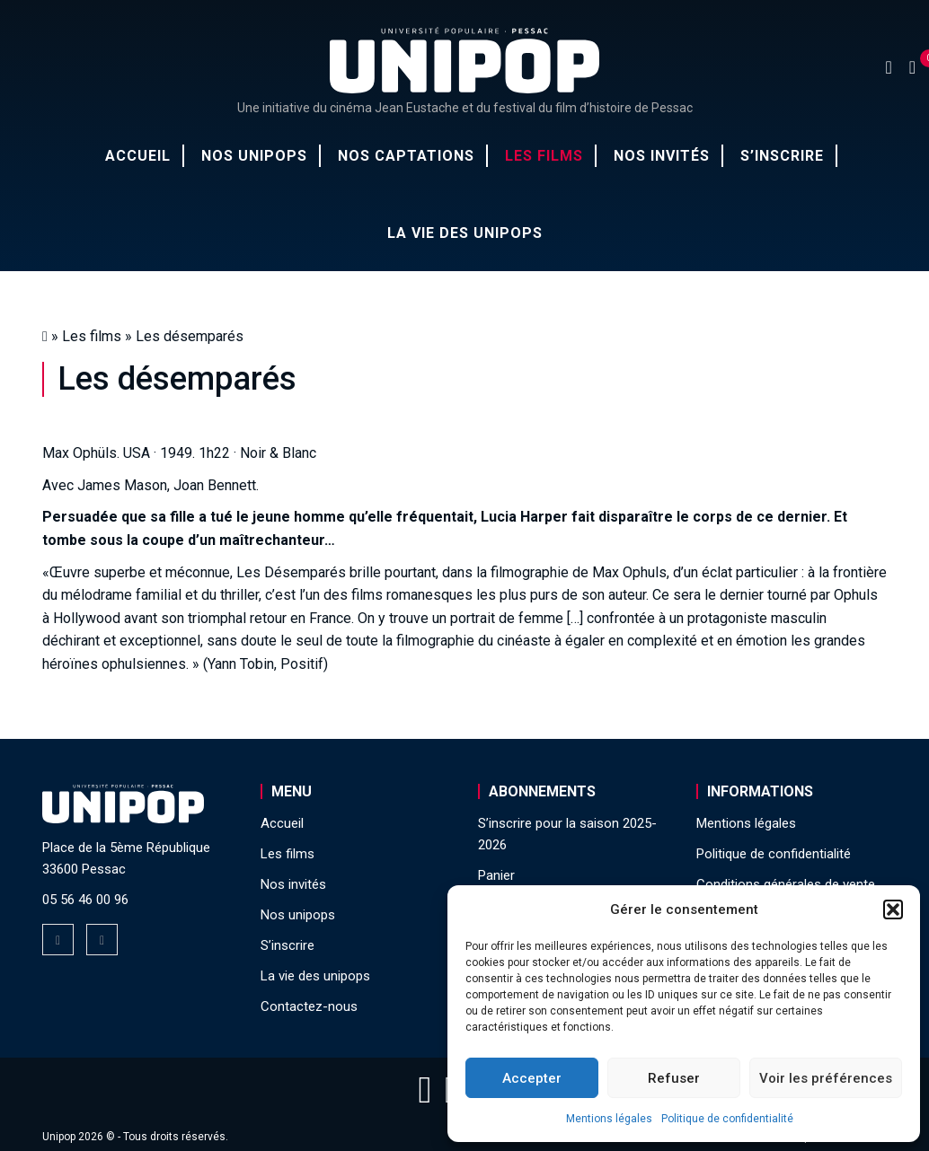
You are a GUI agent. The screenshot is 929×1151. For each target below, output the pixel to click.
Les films (544, 155)
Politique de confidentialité (727, 1118)
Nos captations (406, 155)
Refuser (674, 1078)
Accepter (532, 1078)
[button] (893, 909)
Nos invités (662, 155)
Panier (496, 875)
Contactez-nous (309, 1006)
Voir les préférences (825, 1078)
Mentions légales (609, 1118)
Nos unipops (254, 155)
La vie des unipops (465, 233)
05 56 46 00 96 (85, 900)
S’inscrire (782, 155)
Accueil (138, 155)
